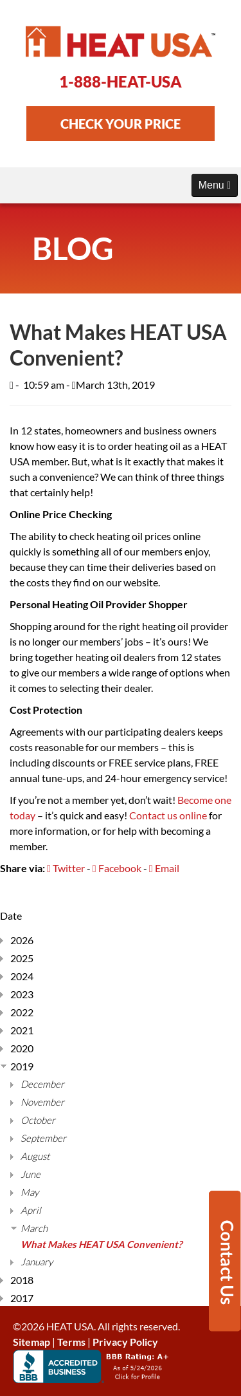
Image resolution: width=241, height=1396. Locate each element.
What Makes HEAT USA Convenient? (101, 1244)
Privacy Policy (125, 1342)
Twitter (66, 868)
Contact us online (168, 815)
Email (164, 868)
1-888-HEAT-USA (120, 81)
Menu (215, 185)
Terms (71, 1342)
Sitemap (31, 1342)
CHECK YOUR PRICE (120, 123)
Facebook (117, 868)
